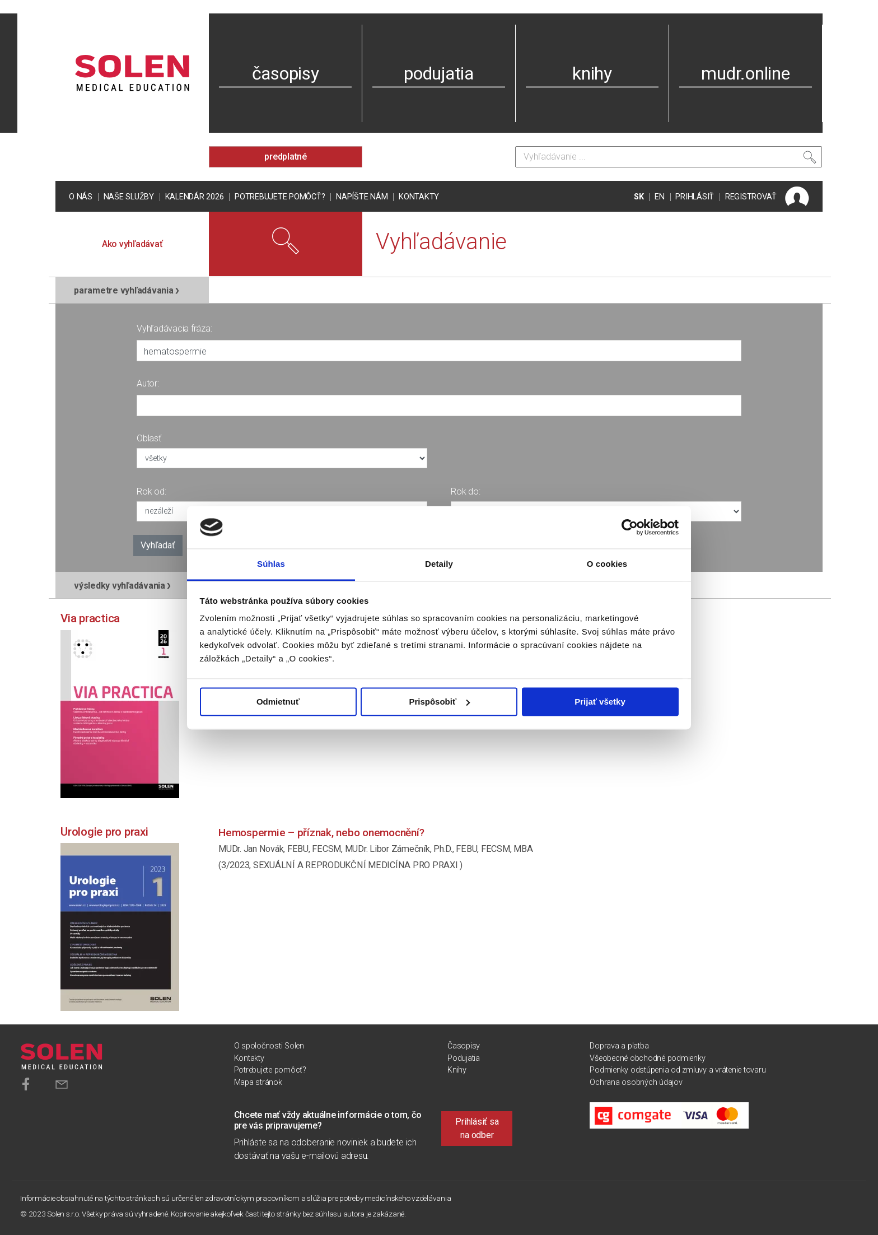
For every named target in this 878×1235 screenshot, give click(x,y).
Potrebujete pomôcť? (280, 197)
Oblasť (149, 438)
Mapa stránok (258, 1082)
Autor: (148, 383)
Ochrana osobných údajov (636, 1082)
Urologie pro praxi (104, 831)
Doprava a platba (619, 1046)
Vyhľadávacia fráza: (174, 328)
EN (660, 197)
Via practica (90, 618)
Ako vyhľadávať (132, 244)
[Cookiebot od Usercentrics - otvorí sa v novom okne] (630, 527)
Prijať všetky (600, 701)
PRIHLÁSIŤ (694, 197)
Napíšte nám (361, 197)
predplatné (285, 156)
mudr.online (745, 73)
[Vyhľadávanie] (668, 156)
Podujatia (463, 1058)
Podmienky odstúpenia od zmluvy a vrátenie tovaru (677, 1070)
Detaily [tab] (439, 564)
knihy (592, 73)
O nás (80, 197)
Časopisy (463, 1046)
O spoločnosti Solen (269, 1046)
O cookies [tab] (607, 564)
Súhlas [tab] (271, 564)
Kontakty (419, 197)
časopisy (285, 73)
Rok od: (151, 491)
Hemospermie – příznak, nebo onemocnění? (321, 832)
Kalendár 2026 (194, 197)
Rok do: (465, 491)
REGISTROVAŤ (751, 197)
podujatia (439, 73)
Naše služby (129, 197)
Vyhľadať (158, 545)
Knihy (456, 1070)
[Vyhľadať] (810, 159)
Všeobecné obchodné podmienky (647, 1058)
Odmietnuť (278, 701)
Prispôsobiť (439, 701)
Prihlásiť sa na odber (476, 1128)
